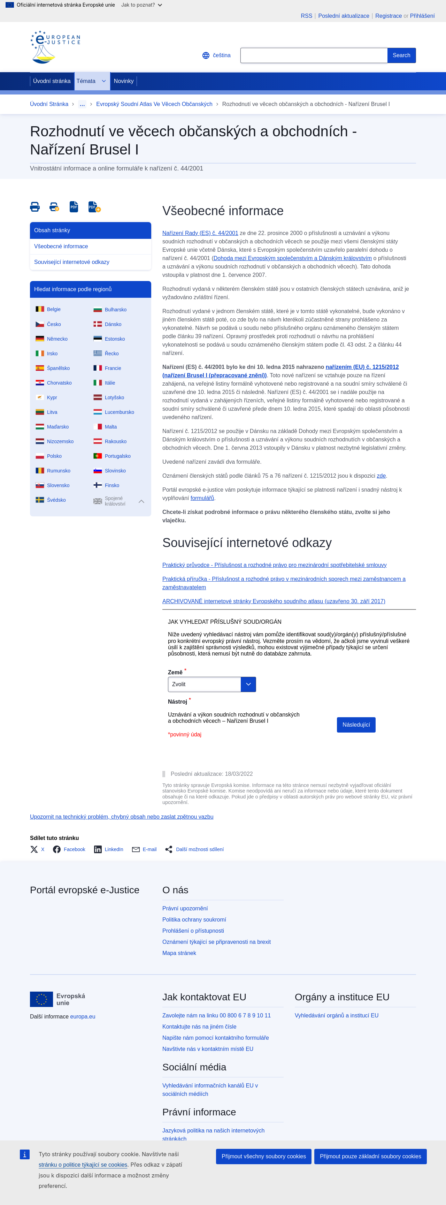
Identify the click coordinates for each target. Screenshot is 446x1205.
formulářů (202, 498)
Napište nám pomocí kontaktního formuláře (215, 1038)
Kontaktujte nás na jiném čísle (199, 1027)
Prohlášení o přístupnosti (193, 931)
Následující (356, 725)
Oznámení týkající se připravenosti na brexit (216, 942)
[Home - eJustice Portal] (55, 47)
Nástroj (177, 702)
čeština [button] (216, 55)
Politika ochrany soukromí (194, 920)
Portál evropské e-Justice (84, 890)
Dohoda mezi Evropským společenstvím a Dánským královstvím (293, 258)
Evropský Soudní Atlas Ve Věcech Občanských (154, 104)
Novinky (124, 81)
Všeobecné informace (61, 246)
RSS (307, 16)
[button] (39, 849)
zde (381, 476)
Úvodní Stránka (49, 104)
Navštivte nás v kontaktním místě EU (207, 1049)
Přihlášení (422, 16)
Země (175, 672)
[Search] (401, 55)
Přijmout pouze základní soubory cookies (370, 1156)
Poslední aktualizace (343, 16)
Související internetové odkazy (71, 262)
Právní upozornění (185, 908)
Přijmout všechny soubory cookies (264, 1156)
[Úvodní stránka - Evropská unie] (57, 999)
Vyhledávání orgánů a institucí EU (336, 1015)
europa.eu (82, 1017)
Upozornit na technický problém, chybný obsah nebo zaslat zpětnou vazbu (122, 817)
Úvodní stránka (52, 81)
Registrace (388, 16)
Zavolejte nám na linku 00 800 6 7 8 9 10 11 (216, 1015)
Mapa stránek (179, 953)
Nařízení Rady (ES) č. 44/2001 (200, 233)
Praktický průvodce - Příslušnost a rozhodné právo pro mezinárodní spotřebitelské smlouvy (274, 565)
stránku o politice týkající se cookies (83, 1165)
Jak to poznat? (141, 5)
